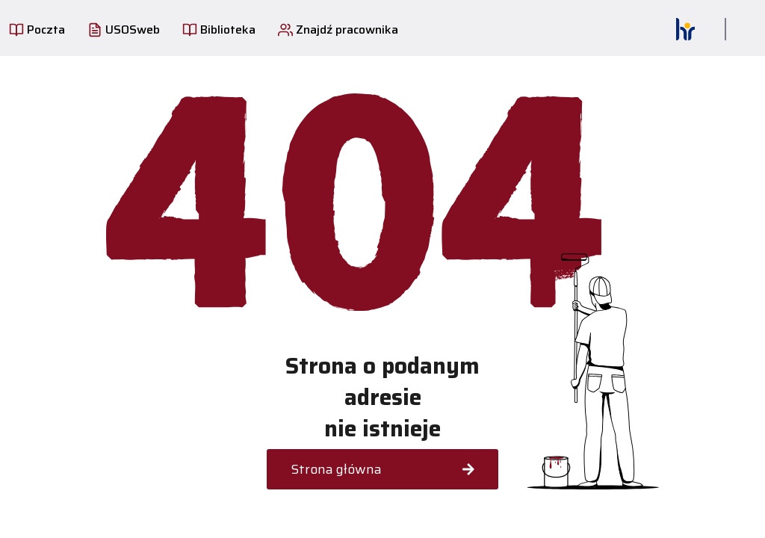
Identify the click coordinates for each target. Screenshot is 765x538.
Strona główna (382, 469)
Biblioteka (218, 29)
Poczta (37, 29)
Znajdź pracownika (338, 29)
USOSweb (123, 29)
